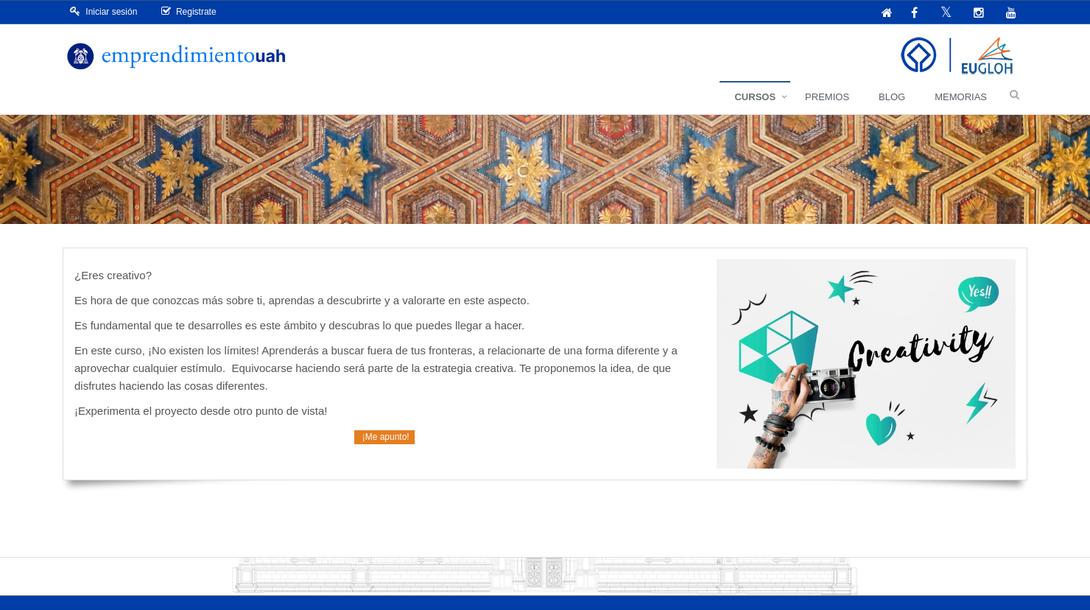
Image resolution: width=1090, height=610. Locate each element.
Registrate (189, 11)
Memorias (961, 96)
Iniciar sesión (103, 11)
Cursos (755, 96)
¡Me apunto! (384, 437)
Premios (827, 96)
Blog (892, 96)
